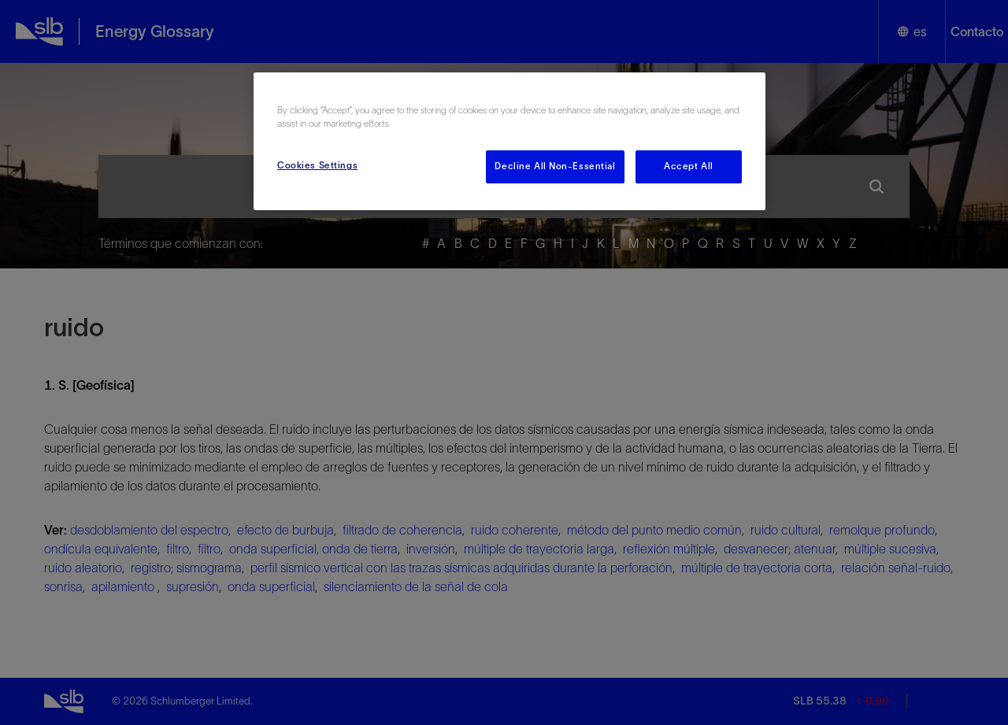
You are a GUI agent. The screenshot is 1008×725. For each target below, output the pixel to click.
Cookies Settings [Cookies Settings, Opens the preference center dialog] (317, 165)
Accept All (688, 166)
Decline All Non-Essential (555, 166)
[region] (509, 141)
